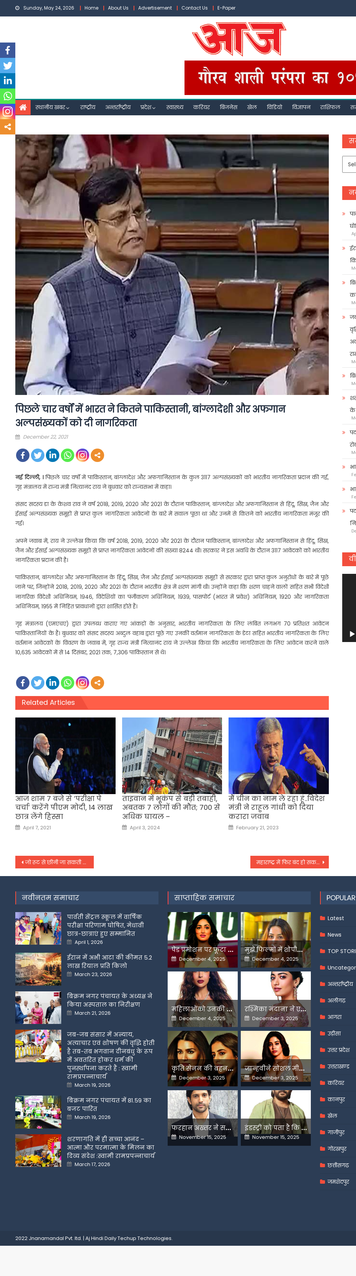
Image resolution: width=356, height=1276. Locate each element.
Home (91, 8)
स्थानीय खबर (50, 107)
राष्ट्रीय (87, 107)
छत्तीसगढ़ (338, 1165)
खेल (252, 107)
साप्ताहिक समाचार (204, 898)
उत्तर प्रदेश (338, 1050)
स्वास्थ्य (175, 107)
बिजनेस (228, 107)
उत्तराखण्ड (338, 1066)
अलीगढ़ (336, 1000)
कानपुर (336, 1099)
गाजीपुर (336, 1132)
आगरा (334, 1017)
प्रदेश (145, 107)
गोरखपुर (337, 1149)
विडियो (274, 107)
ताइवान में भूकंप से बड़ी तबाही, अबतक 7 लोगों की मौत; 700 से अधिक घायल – (171, 807)
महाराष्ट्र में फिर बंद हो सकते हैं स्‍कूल (292, 862)
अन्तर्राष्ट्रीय (118, 107)
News (334, 935)
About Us (118, 8)
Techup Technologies (144, 1238)
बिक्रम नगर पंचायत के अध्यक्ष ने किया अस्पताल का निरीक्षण (109, 1000)
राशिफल (330, 107)
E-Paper (226, 8)
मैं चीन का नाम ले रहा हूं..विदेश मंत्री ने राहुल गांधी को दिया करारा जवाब (277, 807)
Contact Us (194, 8)
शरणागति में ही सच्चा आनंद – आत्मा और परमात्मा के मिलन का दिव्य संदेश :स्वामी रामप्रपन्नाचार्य (111, 1147)
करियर (201, 107)
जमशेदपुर (338, 1182)
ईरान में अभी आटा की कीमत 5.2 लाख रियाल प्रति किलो (109, 961)
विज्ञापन (301, 107)
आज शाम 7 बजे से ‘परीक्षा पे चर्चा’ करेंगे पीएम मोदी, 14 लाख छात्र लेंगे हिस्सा (64, 807)
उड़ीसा (334, 1033)
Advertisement (155, 8)
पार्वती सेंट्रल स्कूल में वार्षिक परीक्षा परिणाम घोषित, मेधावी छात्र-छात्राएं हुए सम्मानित (105, 925)
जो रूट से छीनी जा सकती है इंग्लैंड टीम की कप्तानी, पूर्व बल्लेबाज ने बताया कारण (59, 862)
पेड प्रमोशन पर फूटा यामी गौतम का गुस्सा (229, 949)
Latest (336, 918)
